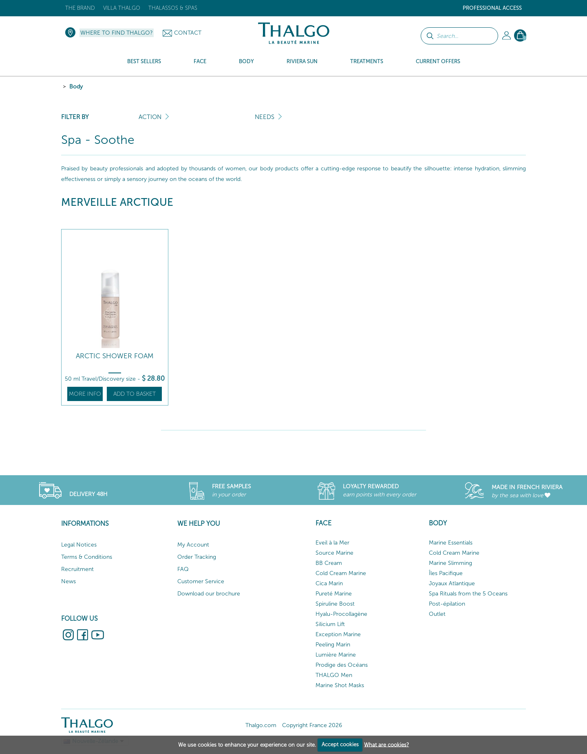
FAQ (183, 569)
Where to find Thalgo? (116, 32)
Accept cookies (340, 744)
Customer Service (200, 581)
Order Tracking (196, 556)
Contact (187, 32)
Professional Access (492, 8)
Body (76, 86)
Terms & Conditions (86, 556)
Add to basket (134, 393)
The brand (80, 8)
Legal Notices (79, 544)
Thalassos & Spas (172, 8)
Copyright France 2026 (312, 725)
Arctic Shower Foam (115, 356)
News (68, 581)
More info (85, 393)
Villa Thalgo (121, 8)
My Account (193, 544)
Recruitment (77, 569)
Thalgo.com (260, 725)
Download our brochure (208, 593)
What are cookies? (386, 744)
